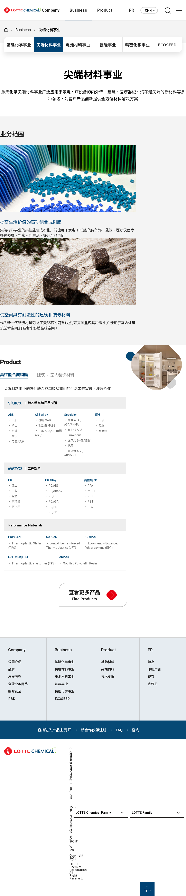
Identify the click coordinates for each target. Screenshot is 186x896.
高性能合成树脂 (14, 374)
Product (104, 10)
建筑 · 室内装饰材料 (55, 375)
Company (50, 10)
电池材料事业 (78, 45)
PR (131, 10)
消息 (151, 661)
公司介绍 (14, 661)
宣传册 (153, 683)
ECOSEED (167, 45)
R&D (11, 698)
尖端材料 (107, 669)
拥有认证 (14, 691)
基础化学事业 (19, 45)
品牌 (11, 669)
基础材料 (107, 661)
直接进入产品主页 (55, 729)
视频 (151, 676)
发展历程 (14, 676)
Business (78, 10)
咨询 (135, 729)
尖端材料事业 (48, 45)
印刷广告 (154, 669)
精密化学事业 (137, 45)
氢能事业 (108, 45)
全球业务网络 (18, 683)
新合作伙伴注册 (93, 729)
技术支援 (107, 676)
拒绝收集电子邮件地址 (70, 784)
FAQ (119, 729)
